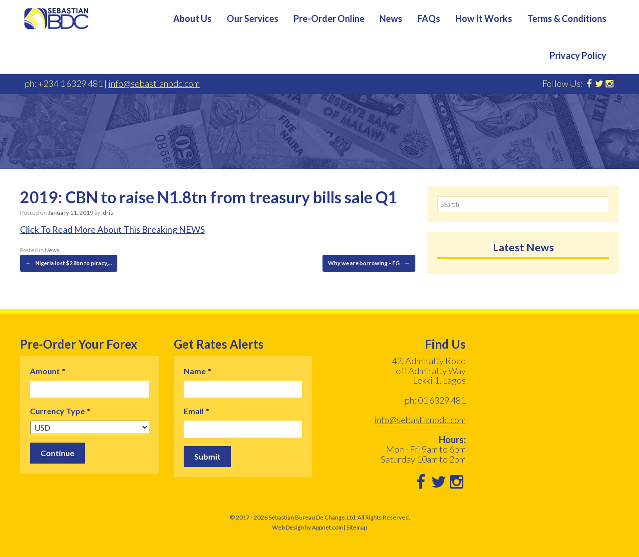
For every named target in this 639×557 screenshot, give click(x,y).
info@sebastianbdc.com (154, 83)
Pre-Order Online (329, 18)
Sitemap (356, 527)
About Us (192, 18)
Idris (107, 212)
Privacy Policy (578, 55)
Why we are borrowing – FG (369, 263)
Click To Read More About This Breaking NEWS (112, 229)
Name (197, 371)
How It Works (483, 18)
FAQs (428, 18)
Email (196, 411)
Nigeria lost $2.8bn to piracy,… (68, 263)
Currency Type (60, 411)
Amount (47, 371)
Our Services (253, 18)
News (390, 18)
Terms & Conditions (567, 18)
